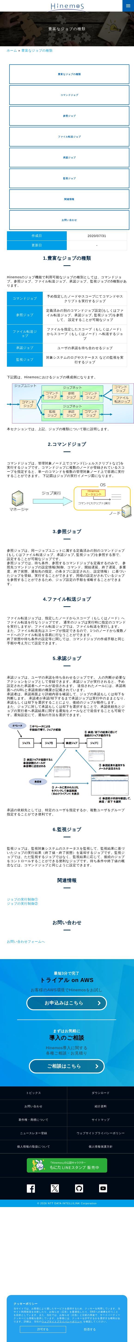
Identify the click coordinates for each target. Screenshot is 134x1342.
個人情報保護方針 (101, 1146)
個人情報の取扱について (33, 1146)
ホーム (12, 50)
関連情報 (69, 199)
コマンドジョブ (69, 95)
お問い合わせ (69, 220)
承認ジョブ (69, 157)
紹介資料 (101, 1106)
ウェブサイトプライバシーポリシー (101, 1133)
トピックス (33, 1093)
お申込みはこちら (64, 1002)
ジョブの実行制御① (22, 899)
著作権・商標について (33, 1119)
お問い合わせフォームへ (26, 941)
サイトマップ (101, 1119)
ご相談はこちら (64, 1066)
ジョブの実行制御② (22, 903)
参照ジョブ (69, 116)
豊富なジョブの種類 (37, 50)
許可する (43, 1329)
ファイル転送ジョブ (69, 136)
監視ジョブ (69, 178)
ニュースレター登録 (33, 1133)
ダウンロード (101, 1093)
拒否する (90, 1329)
